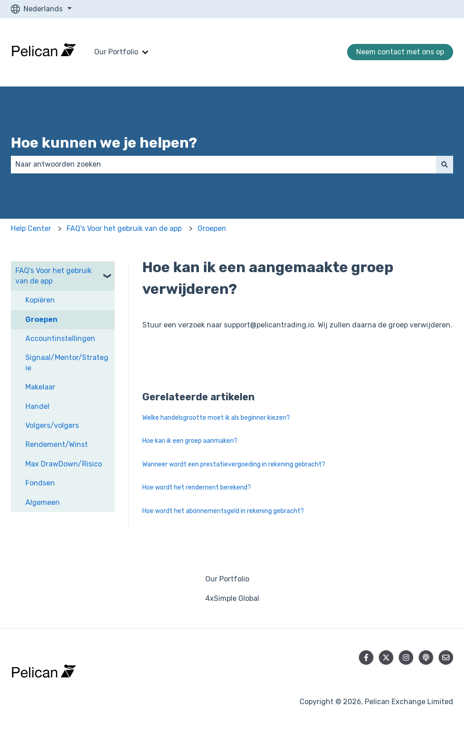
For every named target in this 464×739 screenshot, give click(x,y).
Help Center (31, 228)
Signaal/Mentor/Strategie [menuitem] (66, 362)
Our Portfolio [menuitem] (227, 579)
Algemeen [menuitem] (42, 502)
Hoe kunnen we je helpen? (104, 142)
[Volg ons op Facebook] (366, 657)
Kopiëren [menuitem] (40, 300)
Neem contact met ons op (400, 52)
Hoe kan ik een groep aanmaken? (189, 441)
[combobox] (223, 164)
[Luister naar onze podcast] (426, 657)
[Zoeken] (444, 164)
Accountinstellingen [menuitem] (60, 338)
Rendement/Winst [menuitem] (56, 444)
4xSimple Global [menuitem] (232, 598)
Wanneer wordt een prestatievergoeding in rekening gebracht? (233, 464)
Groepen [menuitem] (41, 319)
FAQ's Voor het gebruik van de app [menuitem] (53, 275)
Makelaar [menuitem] (40, 387)
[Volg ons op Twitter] (386, 657)
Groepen (212, 228)
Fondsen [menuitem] (40, 483)
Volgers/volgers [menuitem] (52, 425)
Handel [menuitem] (37, 406)
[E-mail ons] (446, 657)
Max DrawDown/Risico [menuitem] (63, 464)
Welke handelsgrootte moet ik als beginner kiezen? (216, 418)
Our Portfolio (116, 52)
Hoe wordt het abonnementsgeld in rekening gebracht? (223, 511)
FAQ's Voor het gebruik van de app (124, 228)
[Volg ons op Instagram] (406, 657)
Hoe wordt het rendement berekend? (196, 487)
